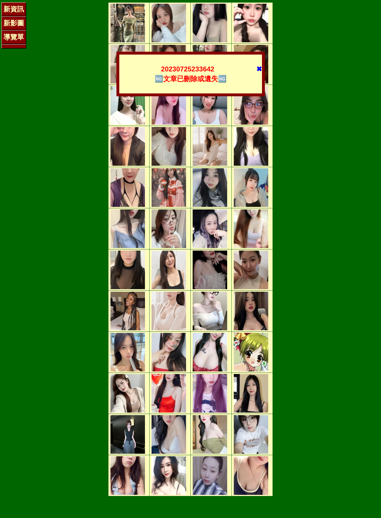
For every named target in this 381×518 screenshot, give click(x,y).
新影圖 (13, 23)
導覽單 (13, 37)
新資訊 (13, 9)
